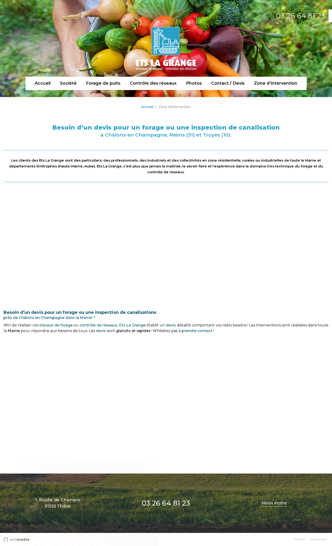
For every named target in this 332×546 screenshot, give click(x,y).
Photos (194, 83)
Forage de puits (103, 83)
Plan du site (299, 539)
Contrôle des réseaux (153, 83)
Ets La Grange (132, 325)
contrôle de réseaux (98, 325)
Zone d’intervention (275, 83)
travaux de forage (56, 325)
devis (171, 325)
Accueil (43, 83)
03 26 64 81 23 (300, 15)
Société (68, 83)
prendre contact (197, 331)
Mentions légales (318, 539)
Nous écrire (274, 503)
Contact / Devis (228, 83)
